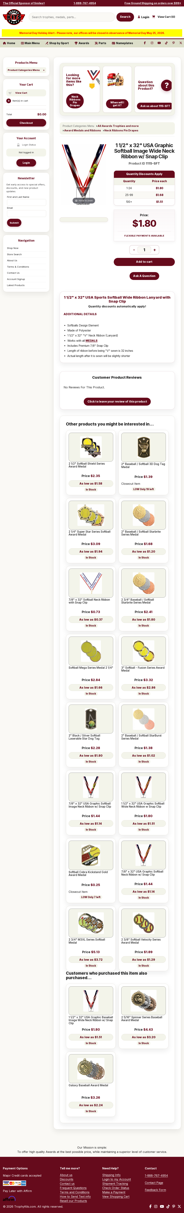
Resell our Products (73, 1201)
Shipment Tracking (115, 1183)
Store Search (14, 254)
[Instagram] (155, 1206)
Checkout (26, 122)
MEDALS (92, 340)
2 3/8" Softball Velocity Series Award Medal (141, 941)
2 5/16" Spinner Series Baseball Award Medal (141, 1019)
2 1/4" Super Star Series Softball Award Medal (90, 533)
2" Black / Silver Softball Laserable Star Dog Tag (84, 737)
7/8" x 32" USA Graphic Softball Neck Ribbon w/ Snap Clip (142, 873)
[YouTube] (162, 1206)
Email (10, 207)
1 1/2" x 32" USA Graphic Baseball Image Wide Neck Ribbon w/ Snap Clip (91, 1020)
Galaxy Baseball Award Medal (88, 1085)
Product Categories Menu (24, 70)
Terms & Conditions (18, 266)
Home (9, 43)
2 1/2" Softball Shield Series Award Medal (87, 465)
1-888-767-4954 (85, 3)
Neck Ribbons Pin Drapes (121, 130)
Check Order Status (115, 1188)
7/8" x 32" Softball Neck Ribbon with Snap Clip (89, 601)
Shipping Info (111, 1175)
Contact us (67, 1183)
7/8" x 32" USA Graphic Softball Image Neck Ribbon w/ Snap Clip (90, 805)
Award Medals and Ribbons (82, 130)
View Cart (21, 92)
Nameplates (122, 43)
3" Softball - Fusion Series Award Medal (143, 669)
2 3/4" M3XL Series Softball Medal (87, 941)
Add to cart (144, 261)
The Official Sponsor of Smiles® (24, 3)
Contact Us (13, 272)
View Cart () (166, 17)
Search (125, 16)
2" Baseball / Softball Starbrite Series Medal (141, 533)
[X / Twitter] (179, 1206)
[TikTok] (168, 1206)
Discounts (66, 1179)
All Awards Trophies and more (118, 126)
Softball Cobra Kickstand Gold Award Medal (88, 874)
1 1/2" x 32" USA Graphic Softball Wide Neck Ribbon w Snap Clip (142, 805)
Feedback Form (155, 1190)
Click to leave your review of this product (117, 401)
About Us (12, 260)
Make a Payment (113, 1192)
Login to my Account (116, 1179)
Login (26, 162)
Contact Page (154, 1182)
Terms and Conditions (74, 1192)
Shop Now (13, 248)
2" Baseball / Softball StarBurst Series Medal (141, 737)
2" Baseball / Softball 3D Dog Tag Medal (143, 466)
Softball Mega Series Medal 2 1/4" (91, 667)
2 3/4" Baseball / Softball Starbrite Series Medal (137, 601)
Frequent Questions (73, 1188)
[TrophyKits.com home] (14, 17)
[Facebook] (150, 1206)
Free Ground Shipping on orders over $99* (153, 3)
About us (66, 1175)
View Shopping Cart (115, 1196)
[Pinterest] (173, 1206)
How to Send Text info (75, 1196)
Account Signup (16, 279)
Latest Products (16, 285)
